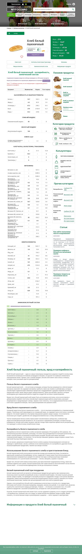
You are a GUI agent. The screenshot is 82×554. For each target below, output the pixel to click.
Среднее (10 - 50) (69, 211)
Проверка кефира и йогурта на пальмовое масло (62, 252)
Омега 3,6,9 (18, 62)
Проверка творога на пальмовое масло (61, 274)
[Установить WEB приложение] (19, 4)
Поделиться (35, 55)
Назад (16, 33)
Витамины (64, 62)
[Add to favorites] (22, 56)
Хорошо (35, 551)
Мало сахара (67, 206)
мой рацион (46, 81)
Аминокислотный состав (41, 66)
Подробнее (47, 551)
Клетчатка (67, 216)
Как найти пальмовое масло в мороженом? (62, 232)
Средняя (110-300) (68, 189)
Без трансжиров (69, 221)
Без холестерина (69, 218)
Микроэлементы (18, 66)
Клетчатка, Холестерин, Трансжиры (41, 62)
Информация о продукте (64, 66)
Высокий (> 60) (68, 195)
